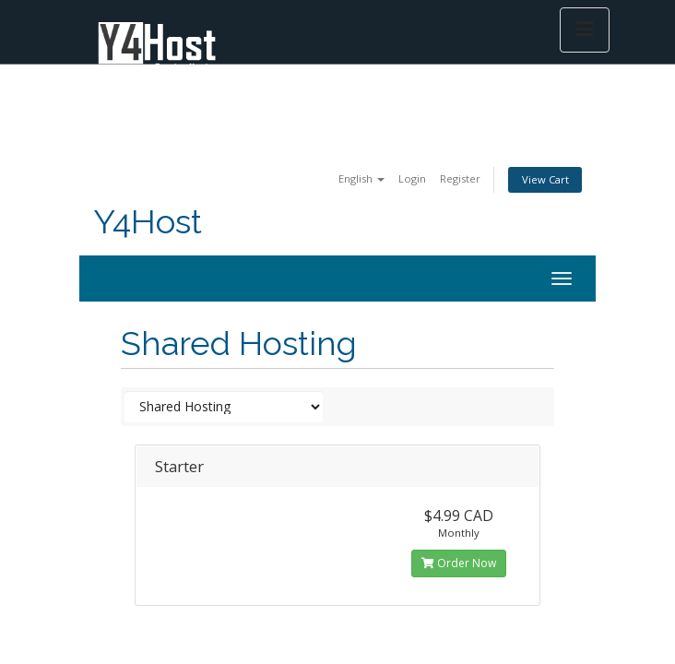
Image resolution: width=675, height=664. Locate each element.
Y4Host (147, 222)
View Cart (545, 179)
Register (460, 178)
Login (412, 178)
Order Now (458, 563)
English (361, 178)
